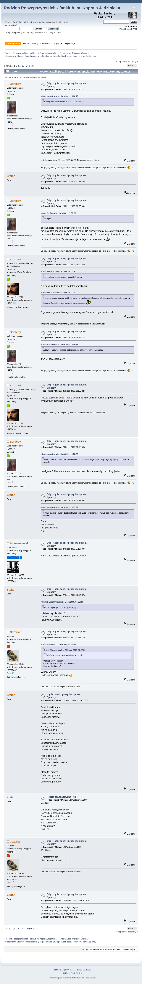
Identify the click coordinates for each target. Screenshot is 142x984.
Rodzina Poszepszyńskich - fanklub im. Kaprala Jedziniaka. (62, 8)
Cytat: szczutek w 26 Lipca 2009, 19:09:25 (59, 345)
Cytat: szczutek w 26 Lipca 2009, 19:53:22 (59, 454)
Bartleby (15, 83)
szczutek (15, 259)
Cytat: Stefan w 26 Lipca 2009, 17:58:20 (58, 213)
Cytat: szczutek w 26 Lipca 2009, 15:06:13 (59, 96)
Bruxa (55, 56)
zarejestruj (38, 22)
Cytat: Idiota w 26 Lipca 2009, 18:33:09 (58, 272)
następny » (133, 61)
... (21, 66)
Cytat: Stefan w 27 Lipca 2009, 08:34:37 (58, 645)
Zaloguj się (24, 22)
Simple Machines (84, 970)
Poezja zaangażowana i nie (61, 797)
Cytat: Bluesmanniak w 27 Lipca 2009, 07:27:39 (62, 602)
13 (23, 66)
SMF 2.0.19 (59, 970)
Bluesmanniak (19, 543)
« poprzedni (121, 61)
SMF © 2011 (70, 970)
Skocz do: (84, 949)
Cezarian (15, 632)
